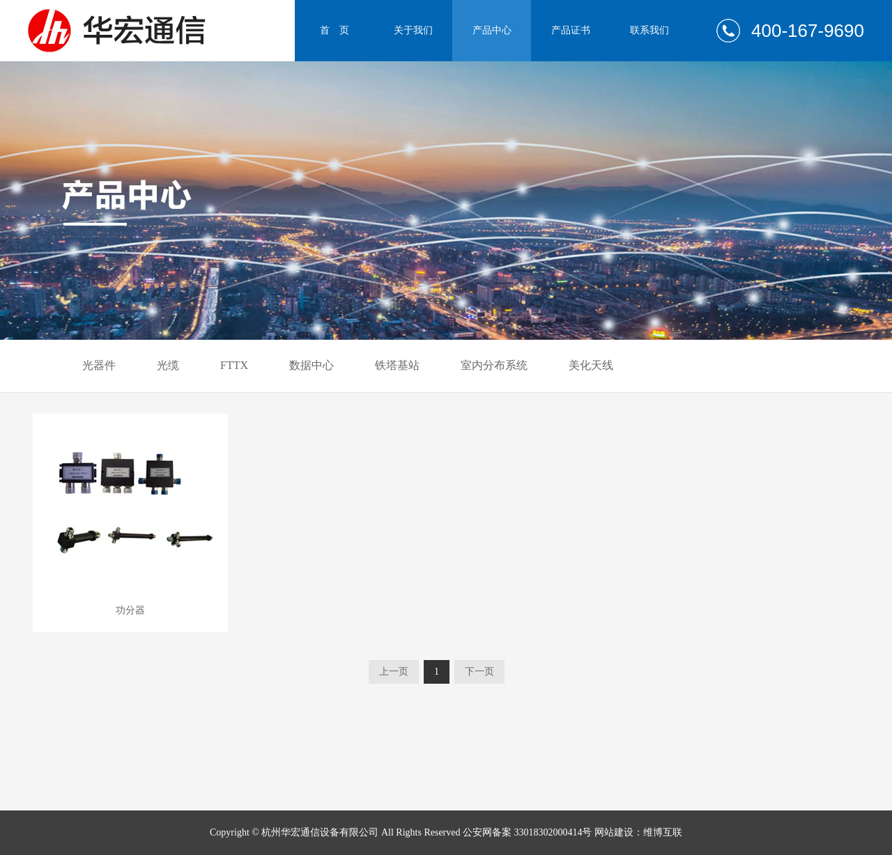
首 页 (334, 30)
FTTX (234, 365)
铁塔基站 (397, 365)
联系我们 (649, 30)
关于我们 (413, 30)
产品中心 (492, 30)
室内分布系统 (494, 365)
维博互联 (662, 832)
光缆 (168, 365)
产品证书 (570, 30)
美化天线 (591, 365)
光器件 (99, 365)
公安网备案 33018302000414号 (527, 832)
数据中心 (311, 365)
